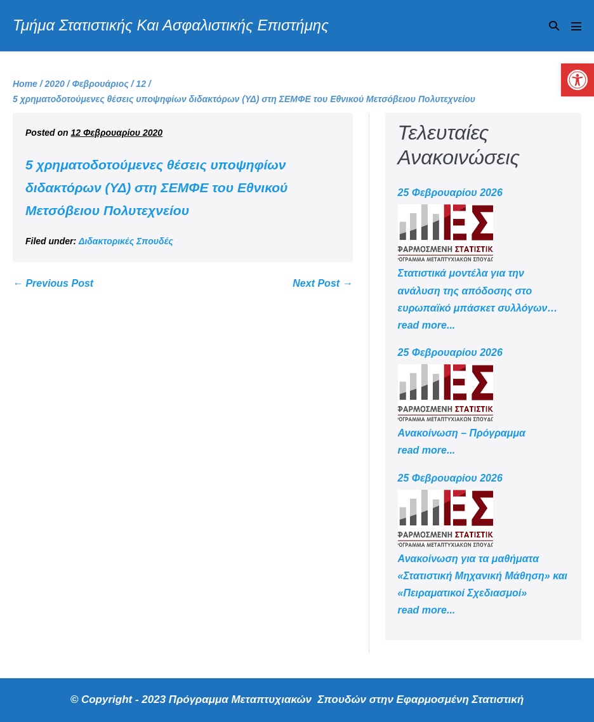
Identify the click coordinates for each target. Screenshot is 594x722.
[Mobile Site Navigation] (576, 26)
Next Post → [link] (322, 283)
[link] (577, 79)
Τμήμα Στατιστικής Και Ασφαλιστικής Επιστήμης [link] (171, 25)
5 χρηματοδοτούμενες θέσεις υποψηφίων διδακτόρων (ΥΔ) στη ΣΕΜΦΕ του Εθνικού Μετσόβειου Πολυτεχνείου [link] (156, 187)
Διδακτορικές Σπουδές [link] (126, 241)
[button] (554, 25)
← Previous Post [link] (53, 283)
